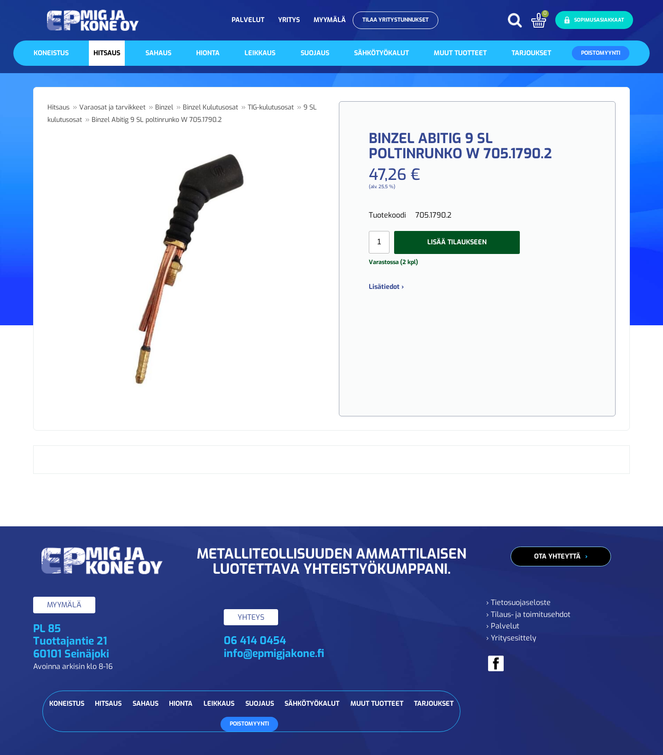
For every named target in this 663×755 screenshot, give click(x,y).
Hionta (208, 53)
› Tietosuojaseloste (518, 602)
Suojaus (315, 53)
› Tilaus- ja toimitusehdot (528, 614)
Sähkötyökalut (381, 53)
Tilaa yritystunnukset (395, 19)
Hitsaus (106, 53)
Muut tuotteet (460, 53)
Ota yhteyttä (557, 556)
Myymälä (330, 20)
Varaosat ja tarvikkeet (112, 107)
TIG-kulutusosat (271, 107)
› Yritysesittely (511, 638)
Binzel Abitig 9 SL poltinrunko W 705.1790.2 (157, 119)
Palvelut (248, 20)
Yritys (289, 20)
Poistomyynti (600, 53)
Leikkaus (259, 53)
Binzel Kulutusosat (210, 107)
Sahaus (158, 53)
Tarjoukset (531, 53)
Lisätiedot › (386, 286)
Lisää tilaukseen (457, 242)
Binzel (164, 107)
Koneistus (51, 53)
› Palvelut (502, 626)
